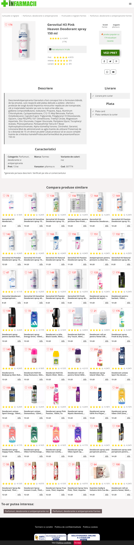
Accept (77, 542)
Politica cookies (90, 526)
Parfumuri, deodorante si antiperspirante (40, 16)
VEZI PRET (110, 53)
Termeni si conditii (44, 526)
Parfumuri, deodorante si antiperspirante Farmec (111, 16)
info (19, 226)
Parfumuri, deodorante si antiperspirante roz (27, 511)
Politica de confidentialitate (68, 526)
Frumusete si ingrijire (10, 16)
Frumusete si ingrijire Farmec (74, 16)
